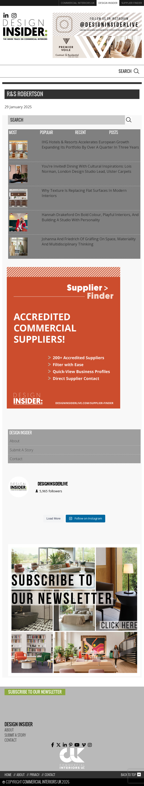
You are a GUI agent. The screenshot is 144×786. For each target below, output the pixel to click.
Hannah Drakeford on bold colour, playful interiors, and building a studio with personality (90, 217)
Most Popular (31, 132)
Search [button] (136, 71)
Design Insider (107, 3)
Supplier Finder (131, 3)
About (15, 440)
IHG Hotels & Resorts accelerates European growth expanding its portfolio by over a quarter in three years (90, 144)
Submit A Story (21, 449)
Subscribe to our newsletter (35, 692)
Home (8, 774)
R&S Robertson (25, 94)
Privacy (34, 774)
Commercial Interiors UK (78, 3)
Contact (16, 458)
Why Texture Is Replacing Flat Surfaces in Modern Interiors (84, 193)
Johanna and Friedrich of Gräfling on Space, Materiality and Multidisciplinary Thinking (89, 241)
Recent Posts (96, 132)
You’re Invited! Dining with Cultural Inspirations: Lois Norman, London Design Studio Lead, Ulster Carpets (87, 169)
